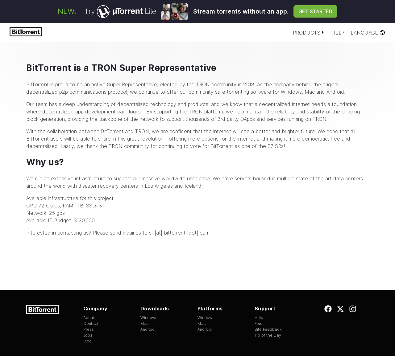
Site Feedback (268, 329)
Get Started (315, 11)
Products (309, 33)
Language (368, 33)
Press (88, 329)
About (88, 317)
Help (337, 33)
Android (335, 92)
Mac (310, 92)
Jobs (87, 335)
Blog (87, 341)
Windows (291, 92)
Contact (90, 323)
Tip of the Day (268, 335)
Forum (260, 323)
